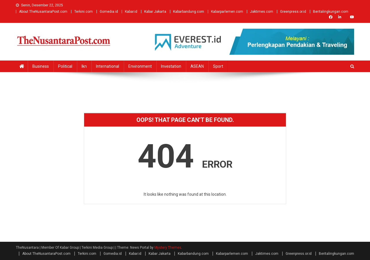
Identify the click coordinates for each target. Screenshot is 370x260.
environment (140, 66)
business (40, 66)
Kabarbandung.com (188, 12)
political (65, 66)
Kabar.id (131, 12)
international (107, 66)
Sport (218, 66)
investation (171, 66)
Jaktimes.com (261, 12)
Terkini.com (83, 12)
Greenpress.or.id (293, 12)
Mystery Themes (167, 248)
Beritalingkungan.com (330, 12)
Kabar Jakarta (155, 12)
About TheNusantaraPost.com (43, 12)
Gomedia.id (109, 12)
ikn (84, 66)
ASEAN (197, 66)
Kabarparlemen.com (227, 12)
